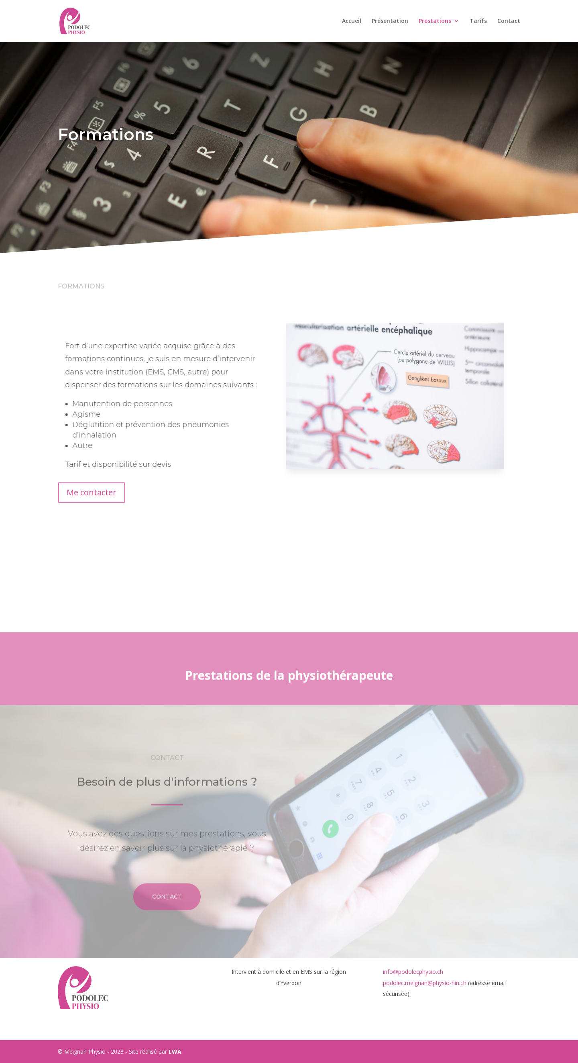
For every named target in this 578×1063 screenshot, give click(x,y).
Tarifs (478, 21)
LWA (175, 1051)
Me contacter (91, 492)
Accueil (351, 21)
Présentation (390, 21)
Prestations (435, 21)
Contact (508, 21)
